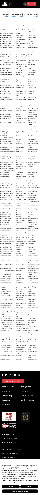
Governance (25, 391)
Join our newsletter (13, 381)
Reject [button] (11, 486)
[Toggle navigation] (38, 4)
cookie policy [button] (29, 472)
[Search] (25, 4)
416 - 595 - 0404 (10, 438)
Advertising (6, 391)
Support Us (32, 4)
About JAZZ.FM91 (8, 387)
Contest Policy (7, 396)
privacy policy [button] (15, 467)
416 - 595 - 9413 (10, 442)
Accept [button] (29, 486)
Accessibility (6, 405)
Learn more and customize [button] (20, 491)
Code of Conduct (27, 396)
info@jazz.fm (9, 434)
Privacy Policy (26, 387)
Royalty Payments (27, 400)
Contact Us (6, 400)
